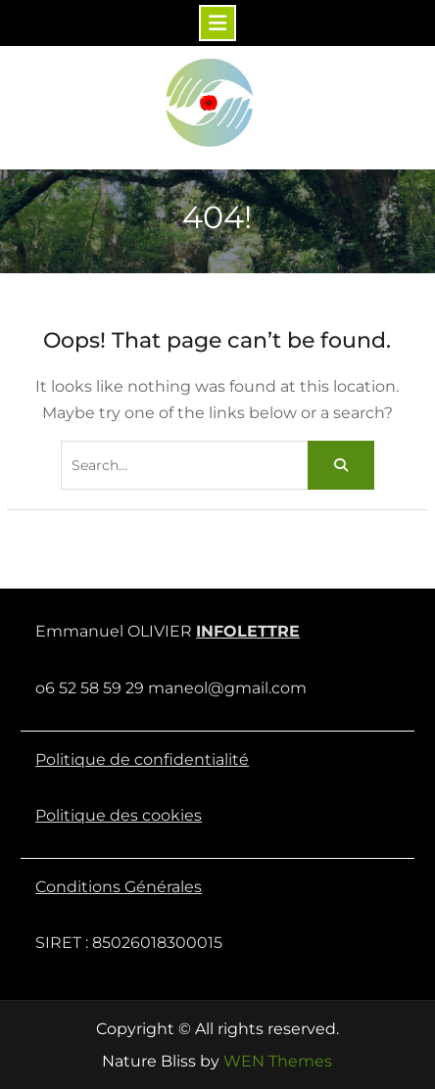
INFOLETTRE (248, 631)
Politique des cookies (118, 815)
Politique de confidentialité (142, 759)
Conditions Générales (118, 886)
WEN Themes (277, 1061)
